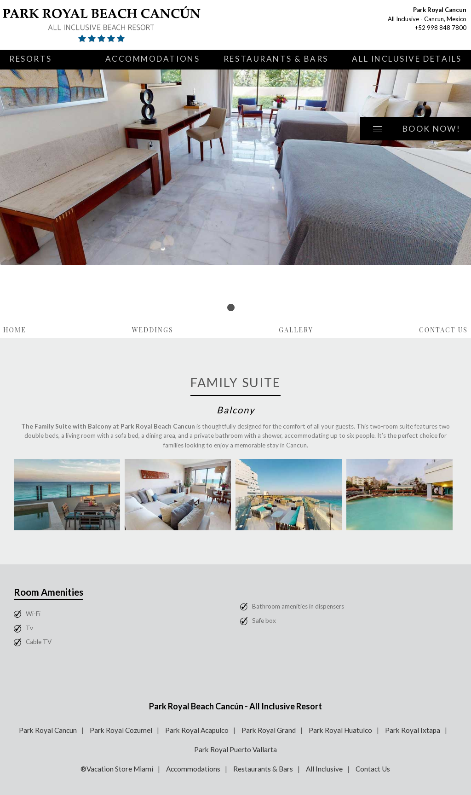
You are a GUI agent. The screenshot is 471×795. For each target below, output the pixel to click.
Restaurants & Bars (276, 59)
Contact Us (443, 329)
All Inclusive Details (407, 59)
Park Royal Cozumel (121, 730)
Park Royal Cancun (48, 730)
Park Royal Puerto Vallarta (235, 749)
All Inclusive (324, 769)
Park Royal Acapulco (197, 730)
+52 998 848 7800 (440, 27)
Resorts (30, 59)
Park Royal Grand (268, 730)
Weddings (152, 329)
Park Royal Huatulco (340, 730)
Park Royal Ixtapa (412, 730)
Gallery (296, 329)
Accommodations (152, 59)
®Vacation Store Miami (116, 769)
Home (14, 329)
